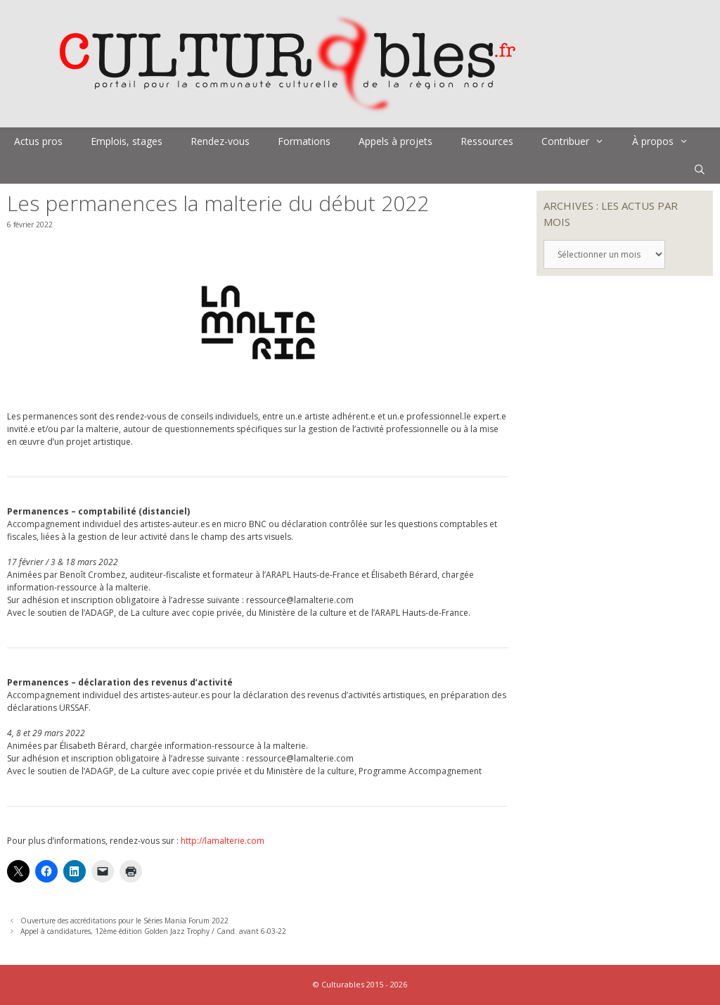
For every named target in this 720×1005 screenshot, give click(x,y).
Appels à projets (395, 141)
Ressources (487, 141)
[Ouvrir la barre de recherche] (699, 170)
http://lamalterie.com (222, 841)
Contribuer (579, 141)
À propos (667, 141)
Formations (304, 141)
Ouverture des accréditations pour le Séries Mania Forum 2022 (124, 920)
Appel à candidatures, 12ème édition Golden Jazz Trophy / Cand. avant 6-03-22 (153, 931)
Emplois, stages (126, 141)
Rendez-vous (220, 141)
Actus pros (38, 141)
